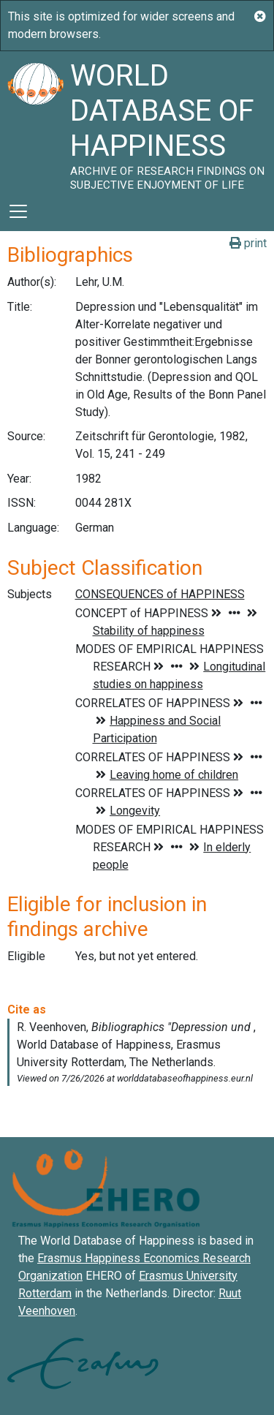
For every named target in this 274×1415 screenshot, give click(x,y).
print (248, 243)
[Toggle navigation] (18, 211)
